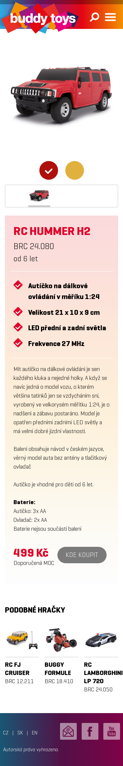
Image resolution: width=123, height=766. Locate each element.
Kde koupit (82, 555)
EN (34, 733)
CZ (6, 733)
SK (20, 733)
